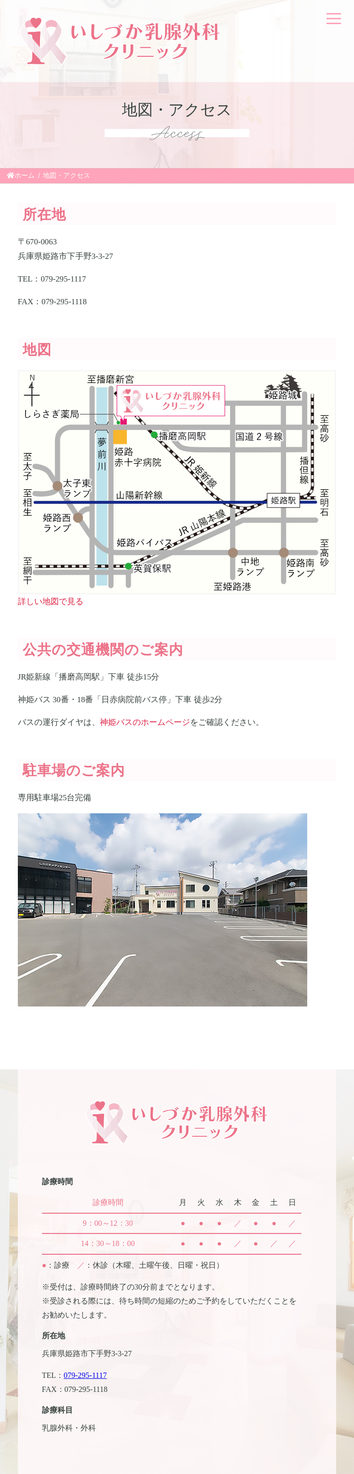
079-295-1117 (85, 1375)
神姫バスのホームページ (145, 722)
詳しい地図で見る (50, 601)
